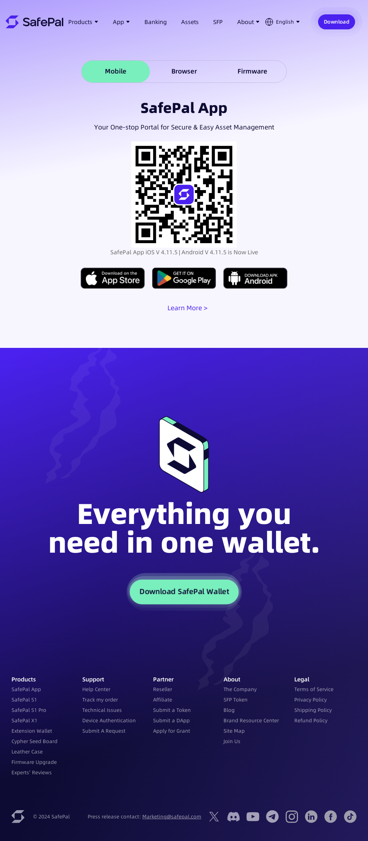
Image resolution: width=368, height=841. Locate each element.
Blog (229, 710)
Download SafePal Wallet (184, 592)
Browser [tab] (184, 71)
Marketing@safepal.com (171, 816)
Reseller (162, 689)
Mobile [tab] (115, 71)
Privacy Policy (310, 699)
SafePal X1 (24, 720)
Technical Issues (102, 710)
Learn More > (187, 307)
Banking (155, 22)
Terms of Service (314, 689)
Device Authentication (109, 720)
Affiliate (162, 699)
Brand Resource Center (251, 720)
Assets (190, 22)
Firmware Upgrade (34, 762)
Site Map (234, 730)
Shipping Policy (313, 710)
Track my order (100, 699)
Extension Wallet (32, 730)
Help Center (96, 689)
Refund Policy (310, 720)
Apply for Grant (171, 730)
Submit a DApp (171, 720)
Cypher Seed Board (35, 741)
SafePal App (26, 689)
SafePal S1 (24, 699)
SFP (218, 22)
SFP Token (236, 699)
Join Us (232, 741)
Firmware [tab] (252, 71)
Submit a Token (172, 710)
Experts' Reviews (32, 772)
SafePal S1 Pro (29, 710)
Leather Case (27, 751)
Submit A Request (103, 730)
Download (336, 22)
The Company (240, 689)
